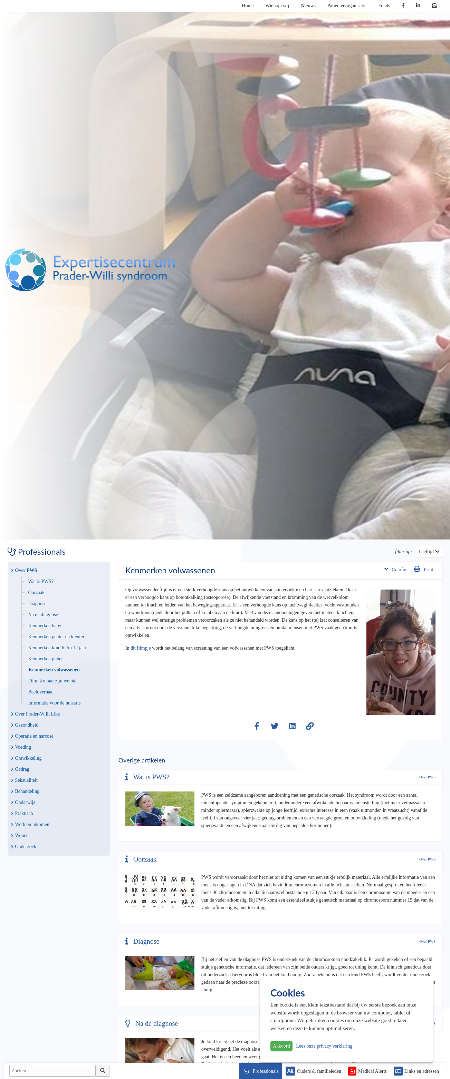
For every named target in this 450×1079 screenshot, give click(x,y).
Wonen (20, 835)
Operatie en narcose (32, 736)
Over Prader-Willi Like (35, 714)
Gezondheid (25, 725)
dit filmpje (141, 648)
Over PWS (24, 570)
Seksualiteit (24, 780)
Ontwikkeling (26, 758)
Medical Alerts (372, 1071)
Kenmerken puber (45, 658)
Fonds (384, 5)
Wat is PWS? (41, 581)
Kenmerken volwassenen (54, 669)
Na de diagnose (43, 614)
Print (423, 569)
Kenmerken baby (44, 625)
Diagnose (37, 603)
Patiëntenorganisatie (346, 5)
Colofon (396, 569)
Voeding (21, 747)
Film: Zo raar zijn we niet (53, 680)
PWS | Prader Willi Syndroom (89, 270)
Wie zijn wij (277, 5)
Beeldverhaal (41, 691)
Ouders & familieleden (319, 1071)
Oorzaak (36, 592)
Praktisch (22, 813)
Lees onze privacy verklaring (324, 1046)
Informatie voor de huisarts (54, 703)
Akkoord (281, 1046)
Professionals (266, 1071)
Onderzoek (23, 846)
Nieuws (308, 5)
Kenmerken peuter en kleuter (56, 636)
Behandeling (25, 791)
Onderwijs (23, 802)
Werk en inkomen (30, 824)
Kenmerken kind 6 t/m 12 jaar (57, 647)
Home (247, 5)
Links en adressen (421, 1071)
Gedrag (20, 769)
